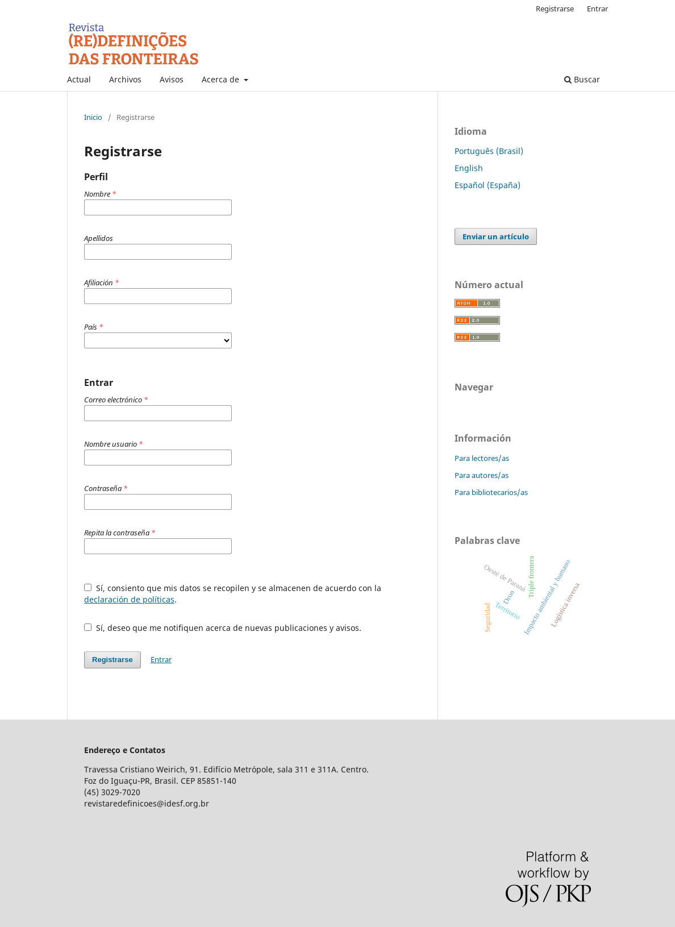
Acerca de (221, 79)
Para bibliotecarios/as (491, 492)
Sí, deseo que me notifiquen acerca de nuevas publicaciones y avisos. (222, 627)
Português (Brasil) (489, 151)
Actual (79, 79)
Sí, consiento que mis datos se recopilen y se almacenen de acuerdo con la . (232, 594)
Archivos (125, 79)
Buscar (582, 79)
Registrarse (555, 8)
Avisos (172, 79)
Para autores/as (482, 475)
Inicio (93, 117)
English (469, 168)
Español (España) (487, 185)
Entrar (597, 8)
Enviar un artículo (496, 236)
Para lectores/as (482, 458)
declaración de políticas (129, 599)
